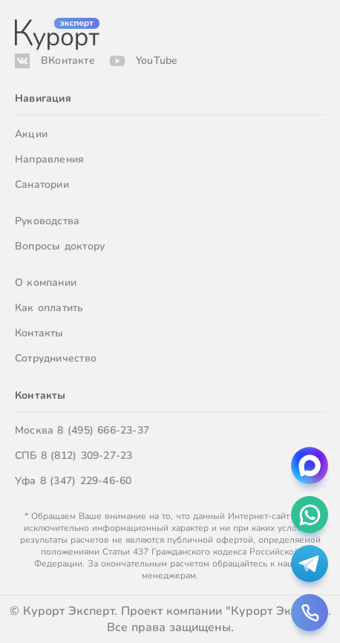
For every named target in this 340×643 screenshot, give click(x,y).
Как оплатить (49, 308)
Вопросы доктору (60, 246)
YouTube (156, 60)
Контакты (39, 333)
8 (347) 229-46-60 (86, 481)
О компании (45, 282)
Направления (49, 159)
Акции (31, 134)
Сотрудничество (56, 358)
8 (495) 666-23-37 (103, 430)
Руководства (47, 221)
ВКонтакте (68, 60)
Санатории (42, 184)
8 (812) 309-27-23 (87, 455)
